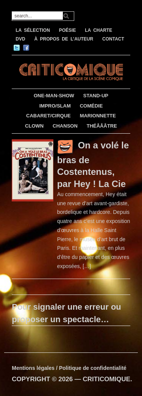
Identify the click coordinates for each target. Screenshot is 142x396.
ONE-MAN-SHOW (54, 95)
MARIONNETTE (98, 115)
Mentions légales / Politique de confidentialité (69, 368)
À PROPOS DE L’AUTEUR (63, 39)
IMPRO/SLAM (55, 106)
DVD (20, 39)
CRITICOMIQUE (107, 379)
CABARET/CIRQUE (48, 115)
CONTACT (113, 39)
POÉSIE (67, 30)
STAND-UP (95, 95)
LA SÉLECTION (33, 30)
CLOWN (34, 126)
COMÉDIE (91, 106)
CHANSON (65, 126)
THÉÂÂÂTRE (102, 126)
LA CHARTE (98, 30)
